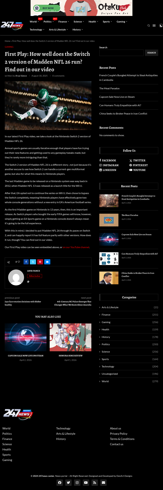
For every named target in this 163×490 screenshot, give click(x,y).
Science (78, 21)
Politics (50, 20)
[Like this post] (19, 261)
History (77, 29)
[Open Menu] (154, 25)
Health (92, 21)
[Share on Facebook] (26, 261)
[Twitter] (143, 160)
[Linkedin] (113, 170)
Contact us (116, 444)
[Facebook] (113, 160)
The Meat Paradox (109, 88)
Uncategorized (130, 374)
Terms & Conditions (122, 438)
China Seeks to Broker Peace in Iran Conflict (123, 113)
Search (103, 47)
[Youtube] (143, 170)
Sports (106, 21)
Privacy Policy (118, 433)
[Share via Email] (47, 261)
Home (7, 41)
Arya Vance (21, 75)
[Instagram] (113, 165)
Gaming (121, 21)
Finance (62, 21)
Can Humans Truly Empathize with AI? (120, 105)
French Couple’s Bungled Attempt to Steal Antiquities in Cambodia (138, 197)
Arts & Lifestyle (57, 29)
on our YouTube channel (76, 247)
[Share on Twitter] (33, 261)
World (35, 20)
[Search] (148, 25)
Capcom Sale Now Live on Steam (25, 355)
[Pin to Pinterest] (40, 261)
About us (115, 428)
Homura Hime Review (70, 355)
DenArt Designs (124, 476)
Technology (36, 29)
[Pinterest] (143, 165)
